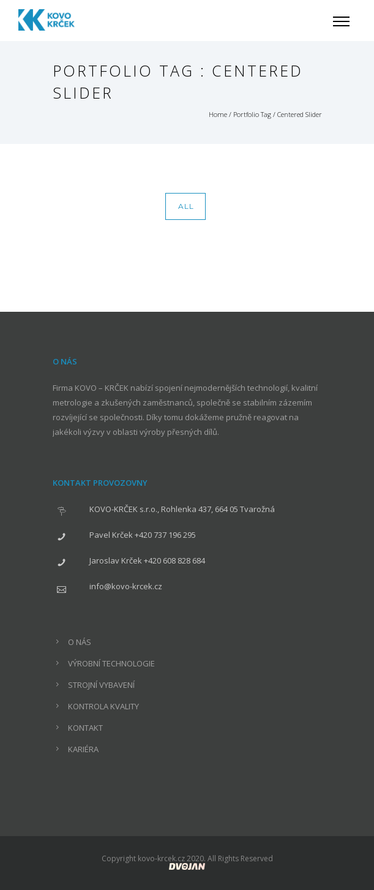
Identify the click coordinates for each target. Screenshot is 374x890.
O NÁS (79, 641)
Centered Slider (299, 114)
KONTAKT (85, 727)
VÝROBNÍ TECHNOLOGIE (111, 663)
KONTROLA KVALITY (103, 706)
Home (218, 114)
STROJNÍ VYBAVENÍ (101, 684)
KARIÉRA (83, 749)
